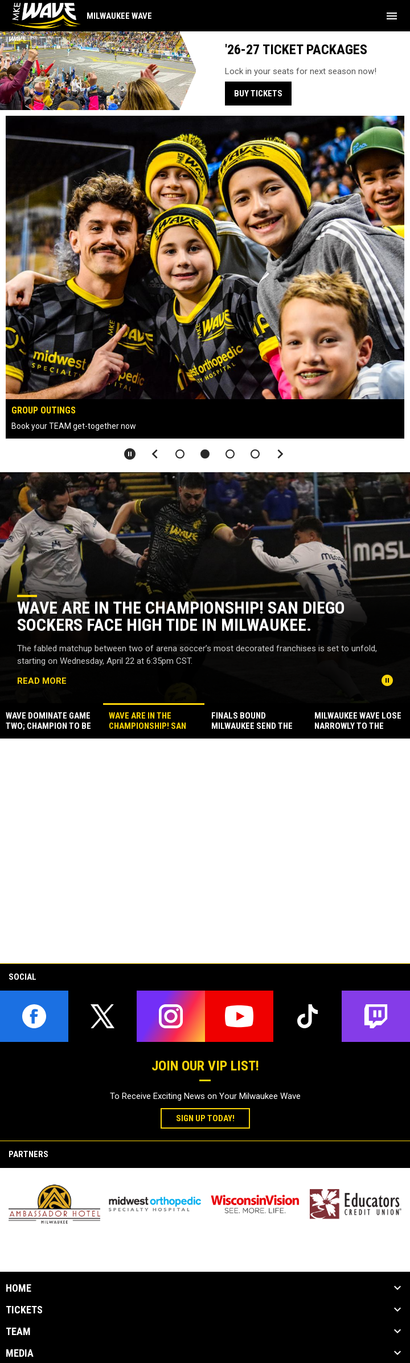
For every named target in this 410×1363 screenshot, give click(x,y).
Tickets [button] (24, 1310)
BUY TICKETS (258, 93)
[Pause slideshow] (129, 453)
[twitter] (102, 1016)
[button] (179, 453)
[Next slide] (280, 453)
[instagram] (171, 1016)
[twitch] (376, 1016)
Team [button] (18, 1332)
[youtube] (239, 1016)
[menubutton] (392, 16)
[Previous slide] (154, 453)
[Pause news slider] (387, 680)
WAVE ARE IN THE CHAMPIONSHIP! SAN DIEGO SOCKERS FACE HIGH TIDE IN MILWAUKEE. (181, 616)
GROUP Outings (43, 410)
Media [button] (20, 1353)
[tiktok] (307, 1016)
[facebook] (34, 1016)
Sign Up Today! (213, 1117)
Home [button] (18, 1288)
